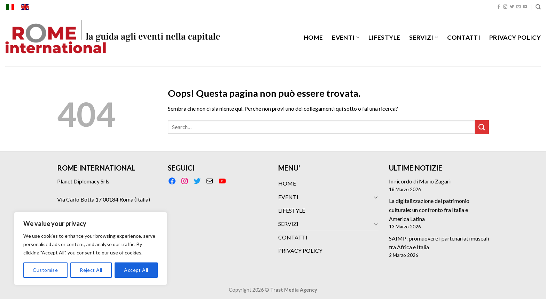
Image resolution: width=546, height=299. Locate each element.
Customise (45, 270)
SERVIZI (423, 37)
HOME (313, 37)
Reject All (91, 270)
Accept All (136, 270)
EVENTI (345, 37)
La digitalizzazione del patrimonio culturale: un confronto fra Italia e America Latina (429, 209)
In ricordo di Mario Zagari (420, 181)
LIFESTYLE (384, 37)
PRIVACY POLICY (515, 37)
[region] (90, 248)
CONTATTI (463, 37)
